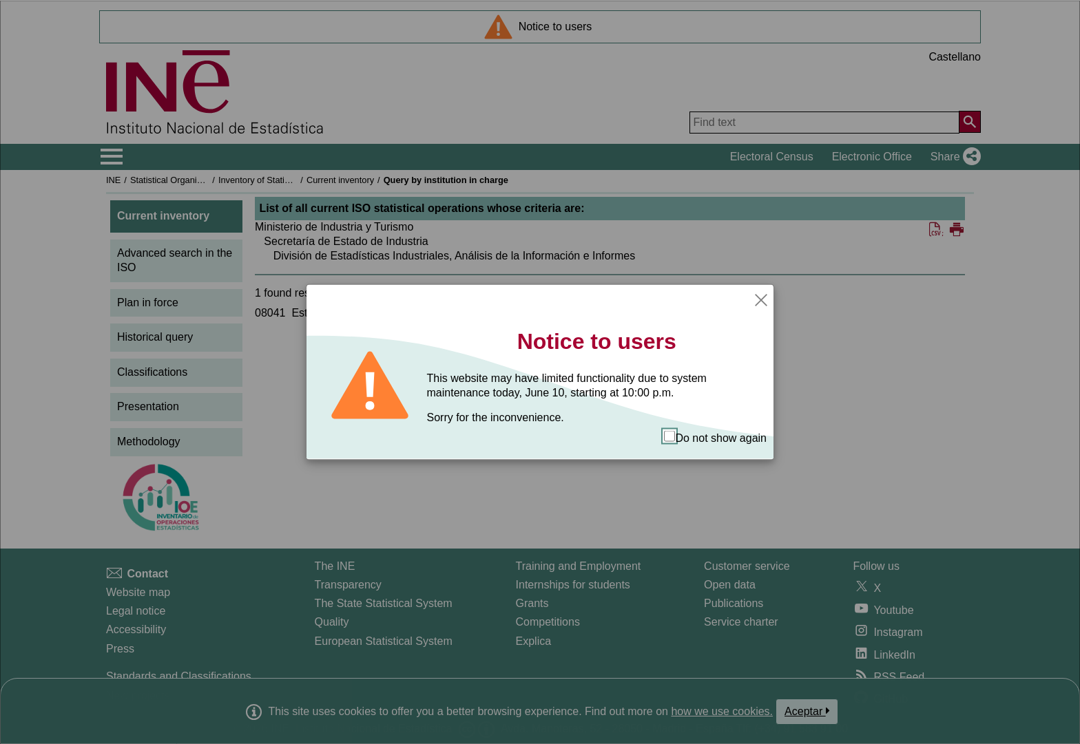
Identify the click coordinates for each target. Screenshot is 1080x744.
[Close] (761, 298)
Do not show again (715, 437)
